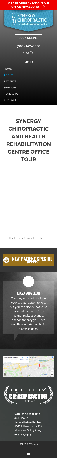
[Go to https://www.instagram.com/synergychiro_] (31, 53)
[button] (28, 5)
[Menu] (28, 453)
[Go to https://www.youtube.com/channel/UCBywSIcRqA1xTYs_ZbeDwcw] (27, 53)
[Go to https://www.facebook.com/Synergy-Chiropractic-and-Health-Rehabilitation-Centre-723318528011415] (24, 53)
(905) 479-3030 (28, 46)
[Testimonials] (28, 307)
